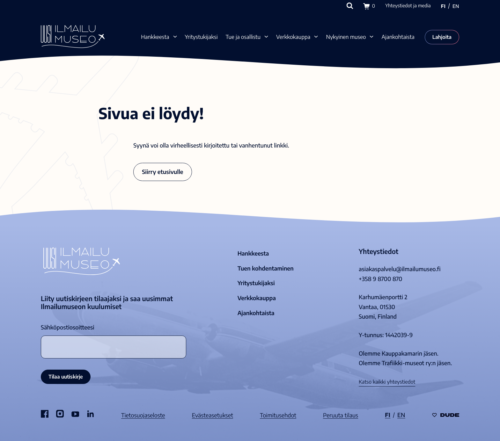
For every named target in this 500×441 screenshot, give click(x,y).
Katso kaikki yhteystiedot (387, 382)
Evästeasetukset (212, 415)
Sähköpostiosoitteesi (67, 327)
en (455, 6)
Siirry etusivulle (162, 171)
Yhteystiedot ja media (408, 6)
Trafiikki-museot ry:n (409, 362)
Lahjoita (442, 37)
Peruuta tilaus (340, 415)
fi (443, 6)
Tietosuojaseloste (143, 415)
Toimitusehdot (278, 415)
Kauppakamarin (402, 353)
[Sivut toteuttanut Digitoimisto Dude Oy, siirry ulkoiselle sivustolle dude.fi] (445, 415)
